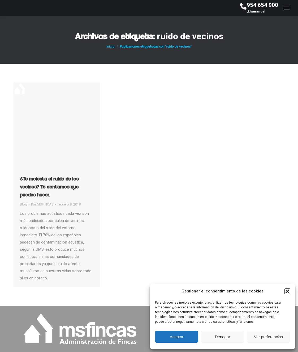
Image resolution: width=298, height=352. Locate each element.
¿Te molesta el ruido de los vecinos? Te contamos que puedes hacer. (49, 186)
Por (42, 204)
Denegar (222, 336)
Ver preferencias (268, 336)
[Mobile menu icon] (286, 8)
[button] (287, 291)
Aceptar (177, 336)
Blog (23, 204)
